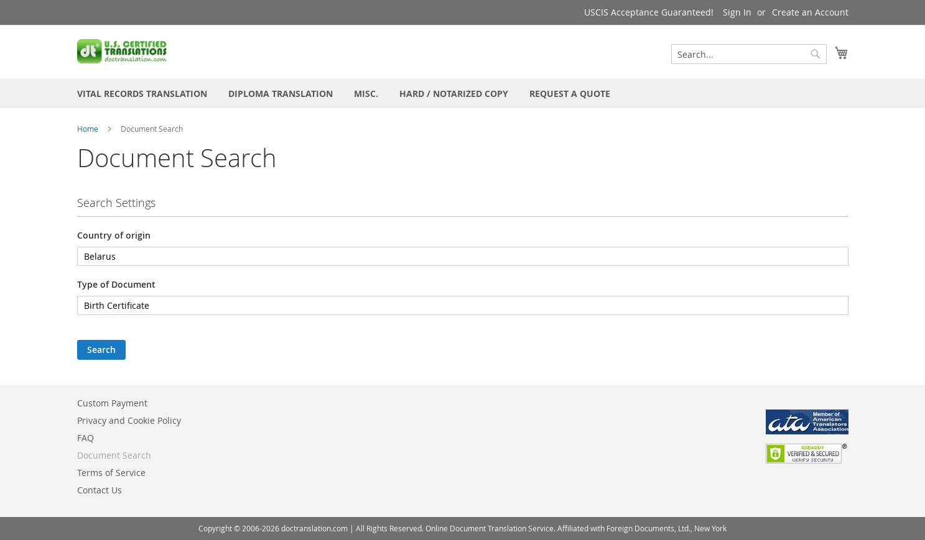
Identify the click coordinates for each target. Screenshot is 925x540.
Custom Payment (112, 403)
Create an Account (810, 12)
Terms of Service (111, 472)
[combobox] (749, 54)
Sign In (737, 12)
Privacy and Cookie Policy (129, 420)
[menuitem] (142, 93)
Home (87, 129)
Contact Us (99, 490)
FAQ (85, 438)
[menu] (463, 93)
